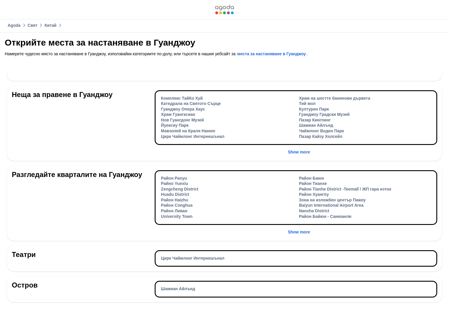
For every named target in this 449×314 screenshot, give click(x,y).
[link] (224, 9)
